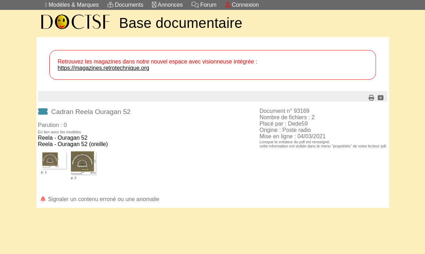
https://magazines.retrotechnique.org (104, 68)
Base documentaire (181, 23)
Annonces (167, 5)
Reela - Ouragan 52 (63, 138)
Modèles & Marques (72, 5)
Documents (125, 5)
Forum (204, 5)
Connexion (242, 5)
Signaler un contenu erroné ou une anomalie (99, 199)
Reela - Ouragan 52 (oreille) (73, 144)
